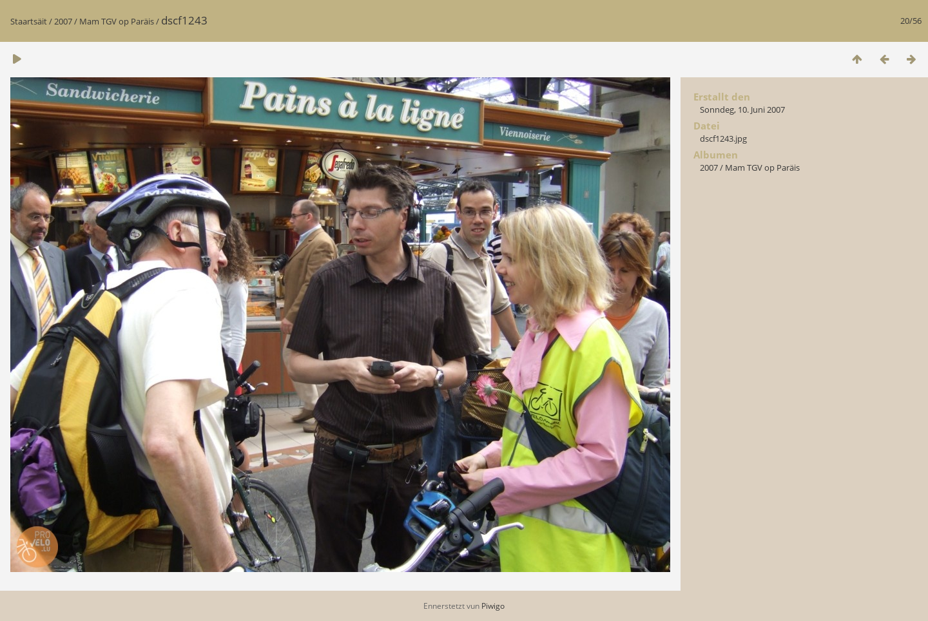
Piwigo (493, 605)
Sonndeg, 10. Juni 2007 (742, 109)
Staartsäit (28, 21)
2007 (63, 21)
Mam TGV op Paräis (116, 21)
